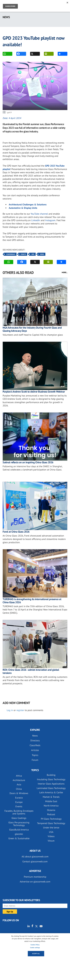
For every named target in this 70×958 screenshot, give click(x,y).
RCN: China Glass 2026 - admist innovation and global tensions (31, 671)
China (19, 788)
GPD (32, 254)
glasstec (19, 833)
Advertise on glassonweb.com (35, 881)
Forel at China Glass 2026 (16, 531)
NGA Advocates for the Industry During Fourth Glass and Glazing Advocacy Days (32, 329)
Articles (35, 750)
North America (51, 805)
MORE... (65, 272)
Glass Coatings (19, 818)
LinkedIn (35, 220)
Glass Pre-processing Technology (18, 824)
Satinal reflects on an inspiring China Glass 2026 (28, 462)
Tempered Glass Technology (51, 823)
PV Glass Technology (51, 818)
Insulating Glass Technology (51, 779)
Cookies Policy (35, 945)
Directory (35, 740)
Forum (35, 759)
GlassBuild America (19, 829)
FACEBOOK (18, 53)
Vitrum (51, 840)
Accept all (36, 953)
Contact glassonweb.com (35, 861)
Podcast (51, 814)
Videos (51, 836)
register (20, 710)
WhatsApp (4, 53)
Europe (19, 802)
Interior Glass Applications (51, 783)
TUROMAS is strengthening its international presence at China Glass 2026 (32, 601)
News (35, 735)
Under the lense (51, 827)
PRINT (46, 53)
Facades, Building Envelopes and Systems (18, 812)
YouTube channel (39, 213)
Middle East (51, 801)
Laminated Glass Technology (51, 788)
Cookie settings (35, 947)
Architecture (19, 780)
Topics (35, 755)
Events (23, 254)
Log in (10, 710)
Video (42, 254)
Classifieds (35, 745)
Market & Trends (51, 796)
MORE (59, 53)
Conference (10, 254)
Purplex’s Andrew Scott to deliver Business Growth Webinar (34, 391)
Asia (19, 784)
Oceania (51, 810)
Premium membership (35, 876)
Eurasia (19, 797)
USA (51, 831)
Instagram (50, 220)
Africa (19, 775)
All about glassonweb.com (35, 856)
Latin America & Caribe (51, 792)
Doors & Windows (19, 793)
